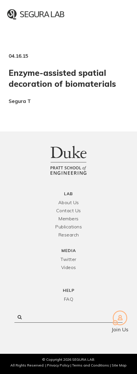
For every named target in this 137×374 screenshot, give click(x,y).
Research (68, 235)
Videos (68, 267)
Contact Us (68, 210)
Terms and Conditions (90, 365)
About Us (68, 202)
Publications (68, 227)
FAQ (69, 299)
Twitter (68, 259)
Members (68, 218)
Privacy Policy (58, 365)
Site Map (119, 365)
